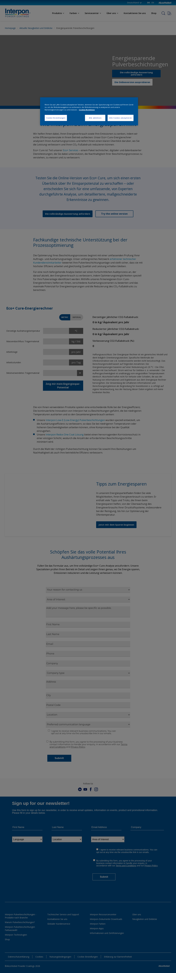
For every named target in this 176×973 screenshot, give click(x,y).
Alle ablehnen (95, 118)
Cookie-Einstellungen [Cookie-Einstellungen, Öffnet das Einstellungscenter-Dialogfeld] (55, 118)
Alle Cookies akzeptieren (120, 118)
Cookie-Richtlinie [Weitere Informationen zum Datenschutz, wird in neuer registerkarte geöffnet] (87, 110)
